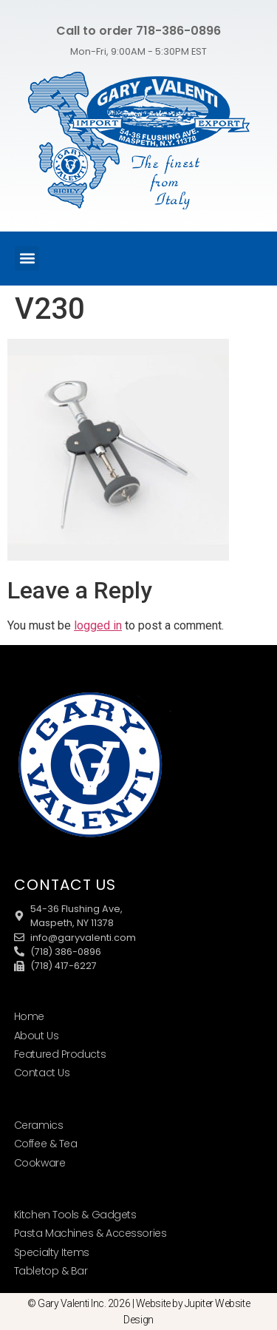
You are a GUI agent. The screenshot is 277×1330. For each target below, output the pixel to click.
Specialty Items (51, 1252)
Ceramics (38, 1125)
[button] (27, 258)
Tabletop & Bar (51, 1270)
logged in (98, 625)
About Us (36, 1035)
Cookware (39, 1162)
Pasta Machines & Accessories (90, 1233)
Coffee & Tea (46, 1143)
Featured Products (60, 1054)
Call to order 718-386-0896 (138, 30)
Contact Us (42, 1072)
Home (29, 1016)
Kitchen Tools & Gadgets (75, 1214)
